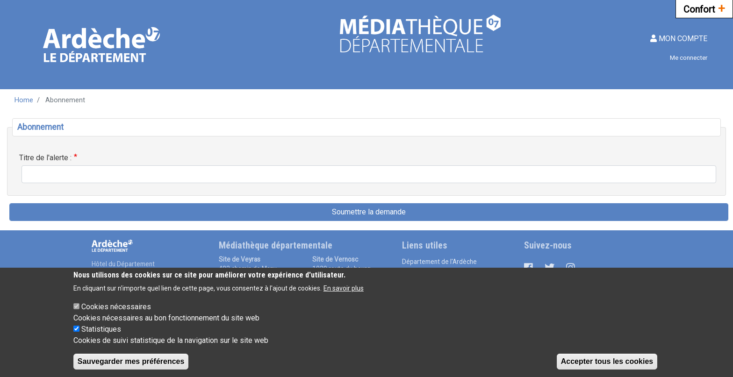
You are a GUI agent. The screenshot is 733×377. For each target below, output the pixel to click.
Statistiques (101, 336)
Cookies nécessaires (116, 314)
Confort (704, 8)
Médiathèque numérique (436, 271)
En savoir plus (343, 295)
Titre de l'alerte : (45, 157)
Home (23, 100)
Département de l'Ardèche (439, 261)
